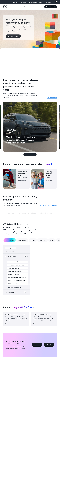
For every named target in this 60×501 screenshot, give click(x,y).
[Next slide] (35, 154)
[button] (50, 6)
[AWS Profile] (56, 2)
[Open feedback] (58, 250)
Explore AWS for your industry (48, 205)
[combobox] (50, 164)
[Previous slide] (25, 154)
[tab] (9, 240)
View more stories (52, 97)
